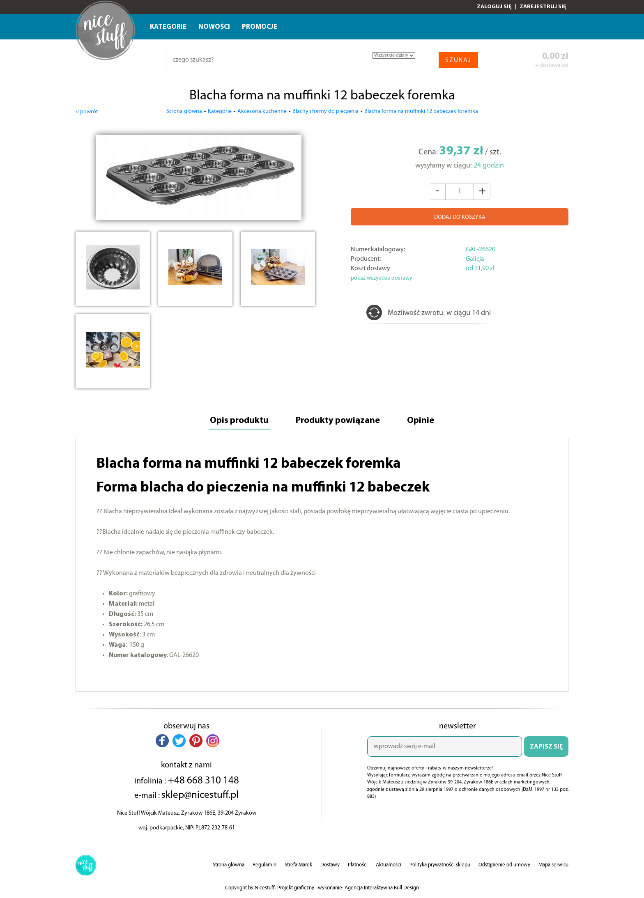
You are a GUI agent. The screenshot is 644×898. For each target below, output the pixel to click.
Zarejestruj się (543, 7)
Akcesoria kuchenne (262, 111)
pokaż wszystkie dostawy (381, 278)
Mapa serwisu (553, 865)
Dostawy (330, 865)
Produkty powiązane (338, 420)
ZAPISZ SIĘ (546, 747)
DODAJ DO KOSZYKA (459, 217)
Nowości (214, 26)
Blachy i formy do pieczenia (325, 111)
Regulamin (264, 865)
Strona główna (184, 111)
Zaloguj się (494, 7)
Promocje (259, 26)
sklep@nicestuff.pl (200, 795)
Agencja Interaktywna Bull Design (382, 888)
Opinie (420, 420)
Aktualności (388, 865)
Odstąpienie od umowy (504, 865)
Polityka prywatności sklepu (439, 865)
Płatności (358, 865)
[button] (162, 740)
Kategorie (168, 26)
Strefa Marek (298, 865)
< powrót (87, 112)
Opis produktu (239, 420)
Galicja (475, 259)
